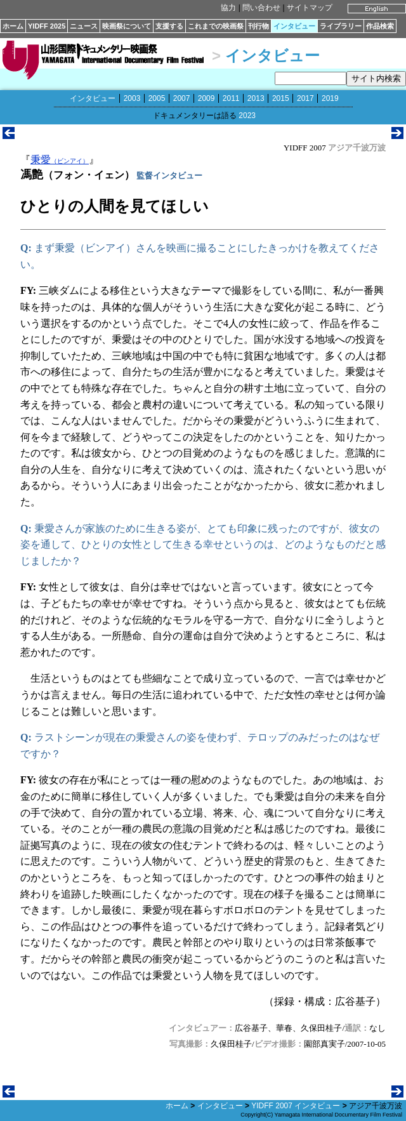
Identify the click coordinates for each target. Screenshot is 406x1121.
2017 (305, 98)
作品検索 (380, 26)
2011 (231, 98)
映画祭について (126, 26)
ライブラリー (341, 26)
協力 (228, 7)
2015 (280, 98)
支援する (169, 26)
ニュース (84, 26)
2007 (181, 98)
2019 (330, 98)
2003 (132, 98)
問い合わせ (261, 7)
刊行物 (258, 26)
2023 (247, 115)
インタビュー (294, 26)
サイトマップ (309, 7)
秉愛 (59, 159)
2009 (206, 98)
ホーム (13, 26)
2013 (256, 98)
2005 (157, 98)
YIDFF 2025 (46, 26)
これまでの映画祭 (216, 26)
